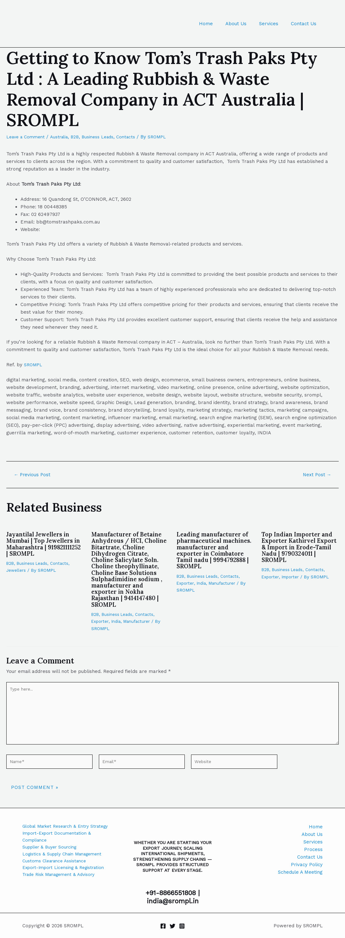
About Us (243, 23)
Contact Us (305, 23)
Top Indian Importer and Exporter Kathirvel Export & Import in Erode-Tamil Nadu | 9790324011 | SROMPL (299, 546)
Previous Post (34, 474)
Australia (64, 137)
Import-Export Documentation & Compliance (59, 845)
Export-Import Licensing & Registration (52, 883)
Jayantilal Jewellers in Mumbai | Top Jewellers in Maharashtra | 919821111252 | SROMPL (42, 543)
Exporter (100, 626)
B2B (81, 137)
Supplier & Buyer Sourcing (52, 857)
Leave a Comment (27, 137)
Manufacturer (139, 626)
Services (273, 23)
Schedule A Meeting (300, 872)
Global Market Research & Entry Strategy (60, 830)
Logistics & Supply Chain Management (66, 864)
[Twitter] (172, 926)
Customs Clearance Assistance (57, 872)
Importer (291, 576)
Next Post (316, 474)
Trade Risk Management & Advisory (63, 895)
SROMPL (33, 365)
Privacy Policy (307, 864)
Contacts (137, 137)
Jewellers (16, 570)
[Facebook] (163, 926)
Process (313, 849)
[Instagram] (182, 926)
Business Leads (106, 137)
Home (217, 23)
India (117, 626)
